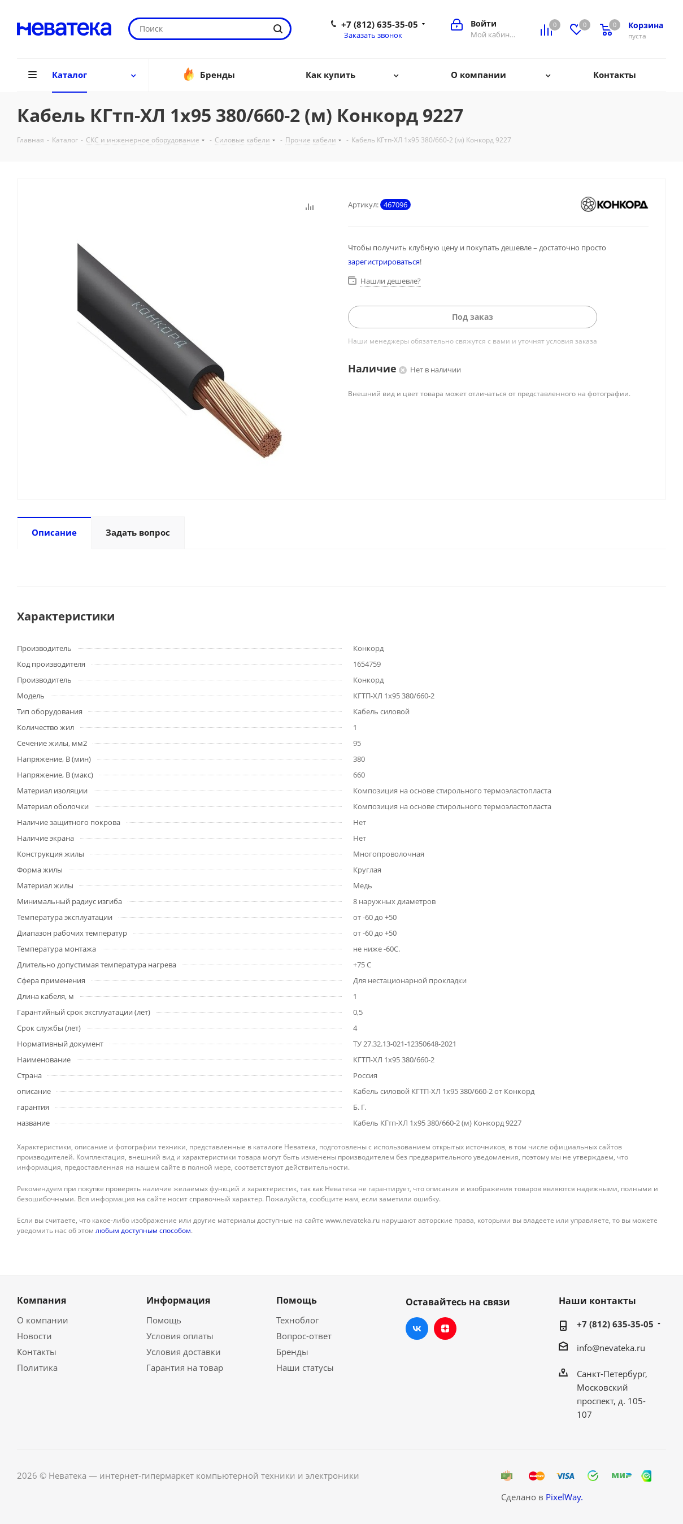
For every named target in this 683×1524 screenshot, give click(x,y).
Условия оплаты (180, 1335)
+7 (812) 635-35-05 (379, 24)
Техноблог (297, 1320)
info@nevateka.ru (611, 1347)
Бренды (292, 1351)
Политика (37, 1367)
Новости (34, 1335)
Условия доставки (183, 1351)
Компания (41, 1300)
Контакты (36, 1351)
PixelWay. (564, 1497)
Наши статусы (305, 1367)
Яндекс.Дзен (445, 1328)
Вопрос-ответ (304, 1335)
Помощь (163, 1320)
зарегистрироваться (384, 262)
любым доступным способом (143, 1230)
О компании (42, 1320)
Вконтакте (417, 1328)
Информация (178, 1300)
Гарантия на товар (184, 1367)
